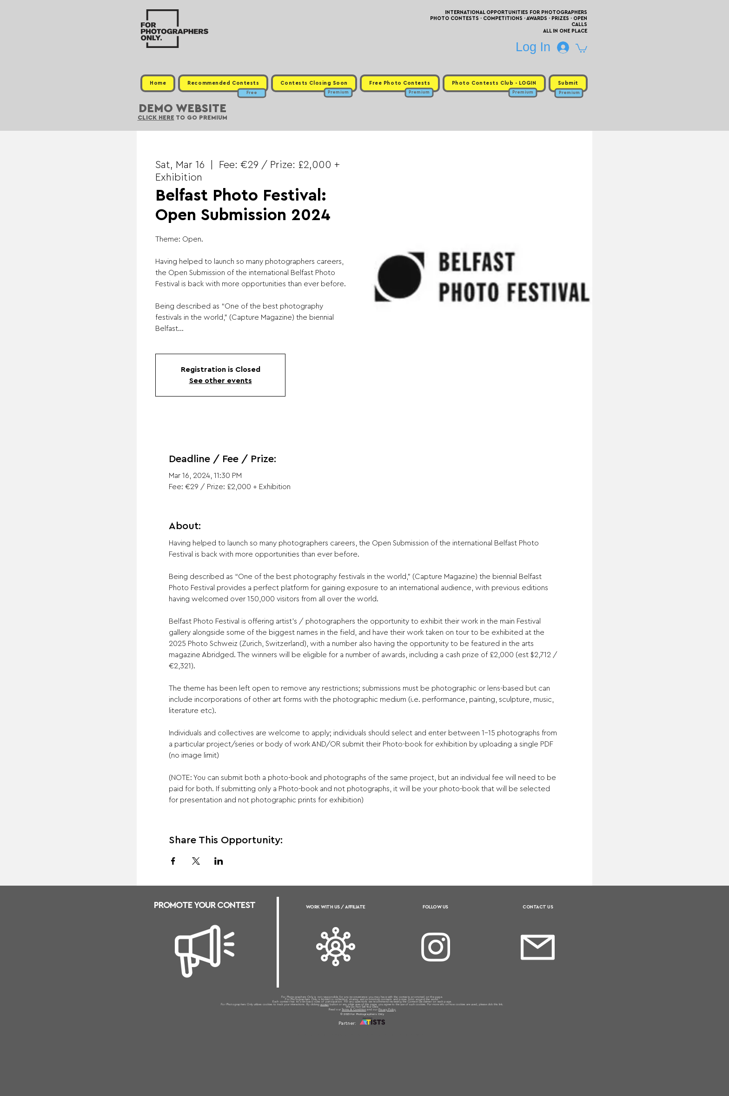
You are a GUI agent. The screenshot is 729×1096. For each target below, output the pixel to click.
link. (501, 1004)
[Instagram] (435, 947)
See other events (220, 380)
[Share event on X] (196, 861)
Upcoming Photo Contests (312, 1034)
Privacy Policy (387, 1009)
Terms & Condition (354, 1009)
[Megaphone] (204, 951)
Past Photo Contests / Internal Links (395, 1034)
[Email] (538, 947)
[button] (581, 48)
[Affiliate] (335, 946)
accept (324, 1004)
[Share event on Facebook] (173, 861)
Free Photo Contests (350, 1034)
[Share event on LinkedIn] (218, 861)
